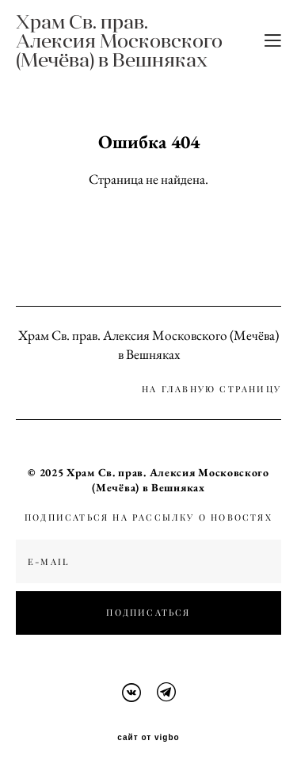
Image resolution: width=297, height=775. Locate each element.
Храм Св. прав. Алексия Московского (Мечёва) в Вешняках (119, 40)
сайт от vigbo (148, 738)
